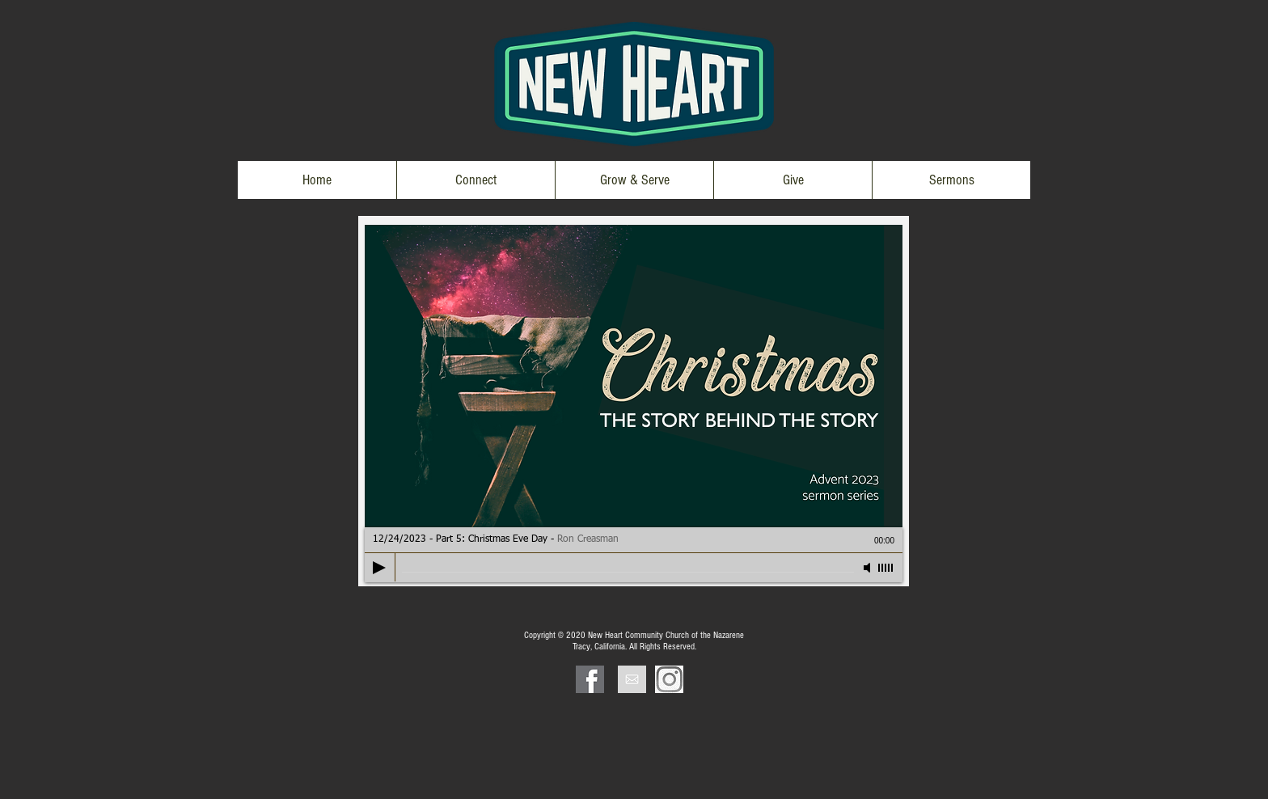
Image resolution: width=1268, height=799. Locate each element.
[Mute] (868, 568)
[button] (475, 180)
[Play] (379, 567)
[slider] (886, 568)
